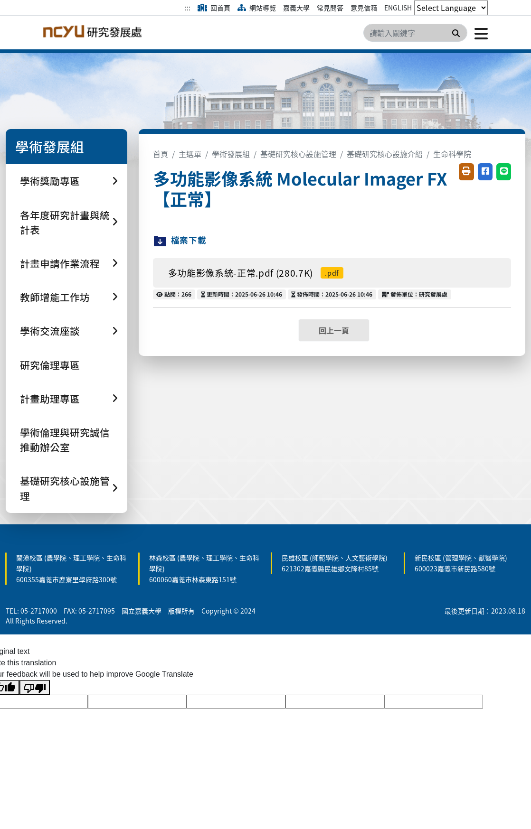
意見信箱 (364, 7)
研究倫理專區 (50, 365)
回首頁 (214, 7)
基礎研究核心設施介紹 (385, 153)
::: (187, 7)
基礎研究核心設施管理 (298, 153)
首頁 (160, 153)
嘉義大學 (296, 7)
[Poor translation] (34, 687)
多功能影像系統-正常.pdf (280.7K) (256, 272)
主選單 (190, 153)
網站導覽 (256, 7)
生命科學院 (452, 153)
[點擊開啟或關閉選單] (477, 32)
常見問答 (330, 7)
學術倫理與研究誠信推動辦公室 (65, 439)
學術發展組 (231, 153)
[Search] (415, 33)
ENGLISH (398, 7)
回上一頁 (334, 330)
